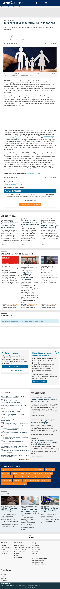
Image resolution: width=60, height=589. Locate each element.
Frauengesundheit (24, 473)
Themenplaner (36, 547)
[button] (55, 3)
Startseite (3, 545)
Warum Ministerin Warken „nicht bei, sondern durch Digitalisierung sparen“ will (15, 456)
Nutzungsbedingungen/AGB (22, 547)
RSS (33, 556)
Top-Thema (29, 470)
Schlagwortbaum (19, 545)
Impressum (17, 553)
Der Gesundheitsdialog (10, 268)
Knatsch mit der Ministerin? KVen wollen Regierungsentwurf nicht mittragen (11, 401)
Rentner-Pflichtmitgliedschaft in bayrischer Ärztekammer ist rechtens (12, 415)
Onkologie (47, 477)
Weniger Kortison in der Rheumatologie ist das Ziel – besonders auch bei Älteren (30, 512)
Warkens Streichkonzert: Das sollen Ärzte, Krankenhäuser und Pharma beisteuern (9, 225)
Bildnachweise (18, 558)
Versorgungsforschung (15, 184)
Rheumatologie (6, 484)
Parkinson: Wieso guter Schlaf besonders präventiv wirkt (9, 510)
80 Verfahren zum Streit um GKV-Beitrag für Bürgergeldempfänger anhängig (12, 397)
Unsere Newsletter (9, 466)
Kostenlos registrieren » (15, 371)
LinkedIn (3, 575)
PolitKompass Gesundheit (31, 480)
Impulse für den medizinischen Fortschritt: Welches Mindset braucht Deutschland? (28, 276)
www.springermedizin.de (39, 561)
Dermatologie (50, 470)
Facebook (3, 577)
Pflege (6, 184)
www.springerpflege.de (38, 563)
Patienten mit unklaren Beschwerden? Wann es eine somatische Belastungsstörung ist (15, 447)
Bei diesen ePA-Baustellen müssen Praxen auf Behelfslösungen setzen (13, 442)
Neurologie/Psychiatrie (35, 477)
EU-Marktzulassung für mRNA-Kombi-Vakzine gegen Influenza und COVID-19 (14, 438)
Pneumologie (17, 480)
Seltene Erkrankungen (19, 484)
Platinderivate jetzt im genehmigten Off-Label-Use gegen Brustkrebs (14, 419)
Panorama (4, 553)
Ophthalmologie (6, 480)
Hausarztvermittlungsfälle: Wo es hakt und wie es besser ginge (14, 433)
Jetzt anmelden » (15, 367)
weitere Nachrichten (24, 459)
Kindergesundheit (7, 477)
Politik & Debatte (6, 547)
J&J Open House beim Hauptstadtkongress (48, 269)
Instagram (4, 581)
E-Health (14, 473)
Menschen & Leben (20, 477)
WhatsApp (4, 579)
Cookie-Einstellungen (20, 551)
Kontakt (16, 556)
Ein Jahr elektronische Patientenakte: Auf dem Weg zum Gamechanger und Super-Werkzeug (49, 225)
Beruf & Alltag (39, 470)
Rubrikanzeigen (36, 549)
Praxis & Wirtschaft (6, 551)
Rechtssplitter (45, 480)
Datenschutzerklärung (20, 549)
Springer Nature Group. (34, 586)
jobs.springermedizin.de (39, 565)
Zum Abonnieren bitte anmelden (30, 205)
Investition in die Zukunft (34, 174)
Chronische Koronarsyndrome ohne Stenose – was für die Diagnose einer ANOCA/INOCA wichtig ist (44, 400)
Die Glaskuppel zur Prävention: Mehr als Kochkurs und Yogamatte (14, 406)
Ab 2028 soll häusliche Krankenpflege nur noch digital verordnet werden (30, 223)
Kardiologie (48, 473)
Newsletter (35, 553)
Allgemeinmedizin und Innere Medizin (13, 470)
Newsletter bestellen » (39, 381)
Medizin (3, 549)
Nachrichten (5, 393)
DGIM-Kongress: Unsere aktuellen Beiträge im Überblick (49, 510)
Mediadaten (35, 545)
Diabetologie (5, 473)
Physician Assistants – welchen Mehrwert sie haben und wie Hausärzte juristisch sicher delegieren (14, 424)
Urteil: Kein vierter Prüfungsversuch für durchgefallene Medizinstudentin (11, 429)
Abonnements (36, 551)
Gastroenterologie (37, 473)
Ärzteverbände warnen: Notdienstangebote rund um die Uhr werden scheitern (15, 451)
